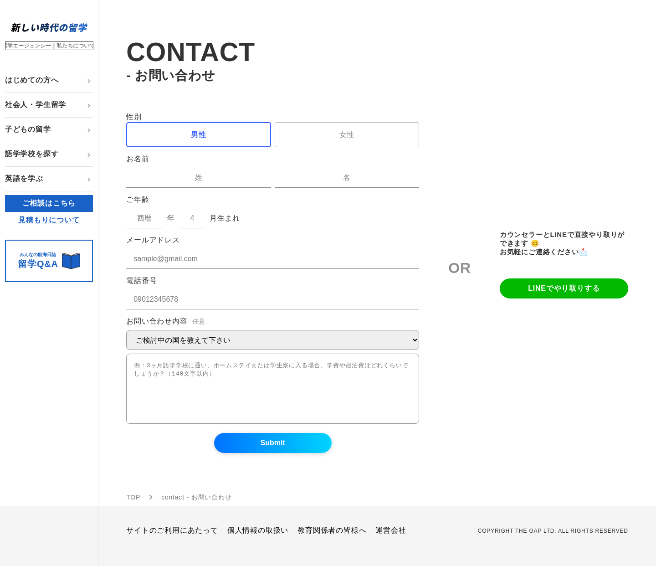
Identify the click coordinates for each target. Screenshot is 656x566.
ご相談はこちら (49, 203)
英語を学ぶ (24, 178)
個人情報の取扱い (257, 541)
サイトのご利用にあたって (172, 541)
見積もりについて (48, 220)
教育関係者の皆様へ (331, 541)
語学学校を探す (32, 154)
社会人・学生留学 (35, 104)
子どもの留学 (28, 129)
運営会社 (390, 541)
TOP (133, 508)
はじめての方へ (32, 80)
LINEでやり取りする (564, 294)
